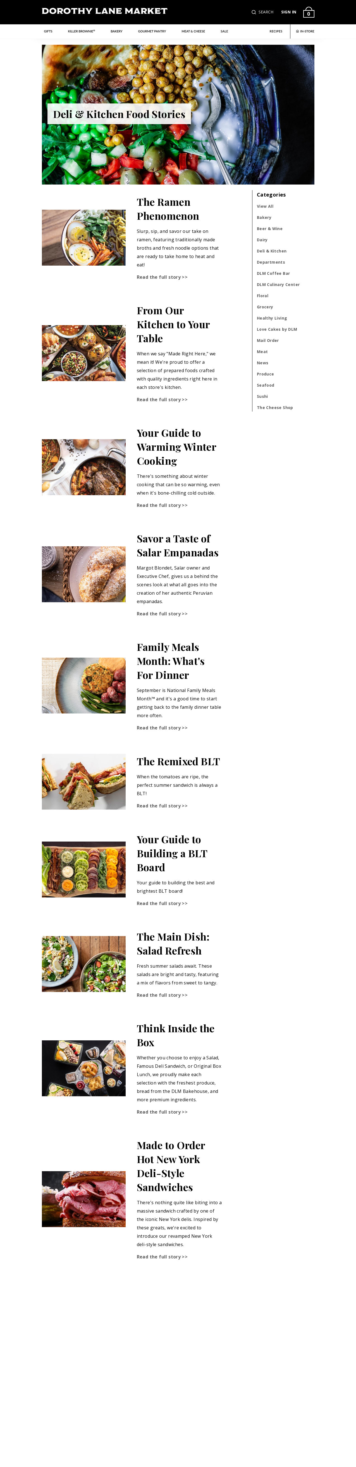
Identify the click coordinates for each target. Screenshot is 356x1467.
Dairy (262, 239)
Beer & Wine (270, 228)
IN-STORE (305, 31)
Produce (265, 374)
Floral (262, 295)
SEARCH (266, 12)
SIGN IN (289, 12)
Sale (224, 31)
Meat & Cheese (193, 31)
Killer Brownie (81, 31)
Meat (262, 351)
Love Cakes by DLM (277, 329)
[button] (254, 12)
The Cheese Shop (275, 407)
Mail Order (268, 340)
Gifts (48, 31)
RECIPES (276, 31)
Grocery (265, 307)
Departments (271, 262)
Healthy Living (272, 318)
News (263, 362)
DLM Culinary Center (278, 284)
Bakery (117, 31)
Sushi (262, 396)
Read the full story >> (162, 277)
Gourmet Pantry (152, 31)
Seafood (265, 385)
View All (265, 206)
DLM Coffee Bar (273, 273)
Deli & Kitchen (272, 251)
